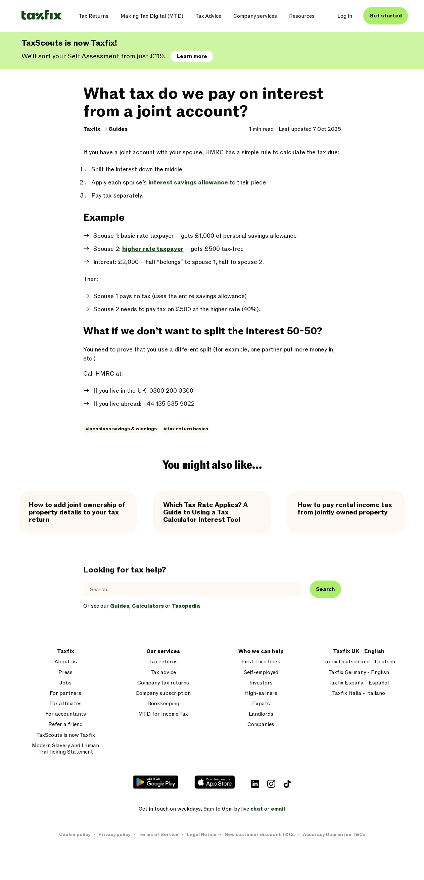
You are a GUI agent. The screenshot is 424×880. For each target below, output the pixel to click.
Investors (261, 683)
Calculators (148, 606)
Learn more (192, 56)
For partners (65, 693)
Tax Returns (93, 16)
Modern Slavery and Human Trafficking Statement (65, 748)
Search (325, 589)
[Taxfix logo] (41, 15)
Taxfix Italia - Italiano (358, 693)
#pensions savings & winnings (121, 429)
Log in (344, 16)
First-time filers (260, 662)
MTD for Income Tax (163, 714)
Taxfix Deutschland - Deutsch (358, 662)
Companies (260, 724)
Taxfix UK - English (358, 651)
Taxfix (91, 129)
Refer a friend (65, 724)
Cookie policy (74, 834)
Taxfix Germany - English (358, 672)
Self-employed (261, 672)
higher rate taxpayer (153, 249)
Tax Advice (208, 16)
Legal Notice (202, 834)
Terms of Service (158, 834)
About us (65, 662)
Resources (302, 16)
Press (65, 672)
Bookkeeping (163, 704)
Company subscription (163, 693)
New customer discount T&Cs (260, 834)
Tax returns (163, 662)
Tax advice (163, 672)
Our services (163, 651)
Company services (255, 16)
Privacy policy (114, 834)
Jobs (65, 683)
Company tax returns (163, 683)
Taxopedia (186, 606)
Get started (385, 15)
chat (256, 809)
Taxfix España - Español (358, 683)
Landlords (261, 714)
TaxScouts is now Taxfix (65, 735)
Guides (118, 129)
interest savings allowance (188, 182)
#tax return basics (185, 429)
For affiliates (65, 704)
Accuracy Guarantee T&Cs (334, 834)
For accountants (65, 714)
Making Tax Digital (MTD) (152, 16)
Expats (261, 704)
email (278, 809)
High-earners (260, 693)
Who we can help (261, 651)
